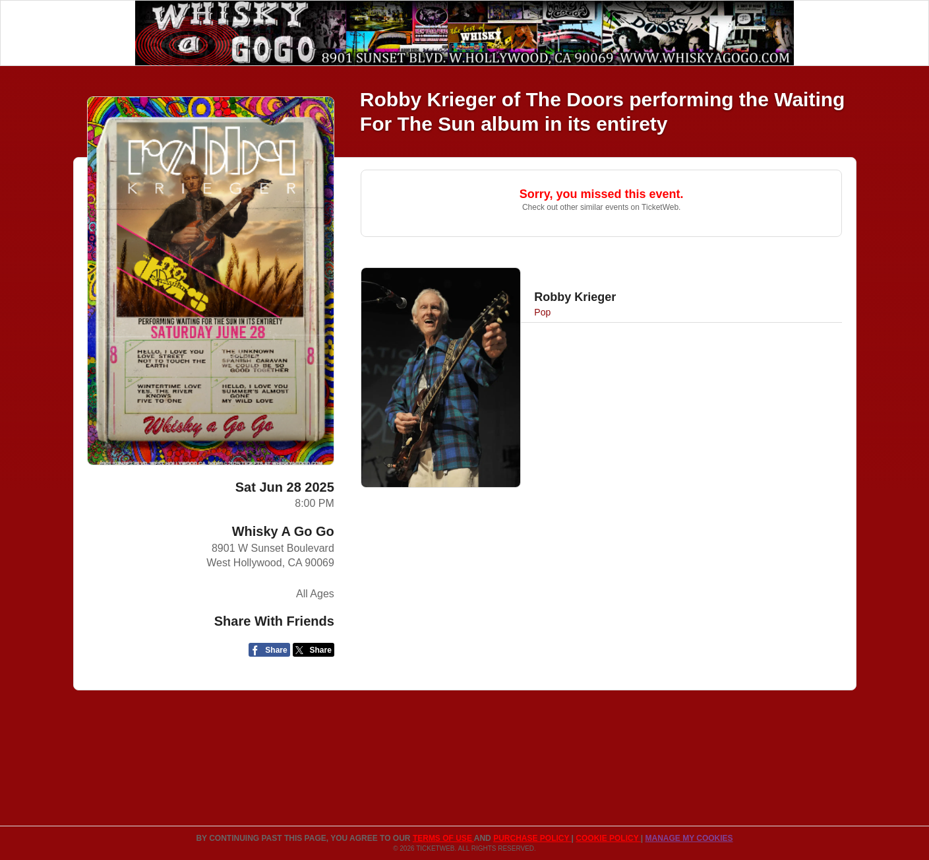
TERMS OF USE (443, 838)
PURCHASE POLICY (532, 838)
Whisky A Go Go (283, 531)
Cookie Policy (608, 838)
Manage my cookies (689, 838)
